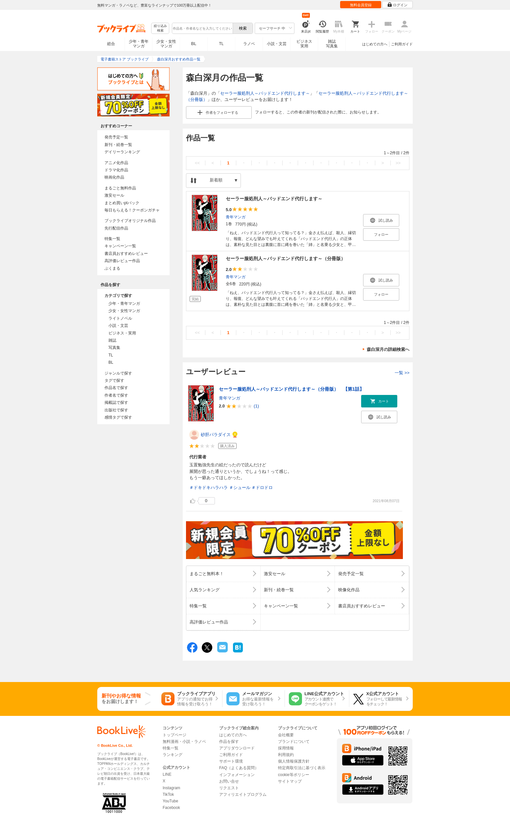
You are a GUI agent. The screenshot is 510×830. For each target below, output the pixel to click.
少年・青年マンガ (139, 43)
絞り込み (160, 28)
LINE (167, 774)
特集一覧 (112, 238)
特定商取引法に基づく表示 (301, 768)
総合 (111, 43)
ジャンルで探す (118, 373)
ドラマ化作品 (116, 170)
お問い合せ (229, 781)
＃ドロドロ (262, 487)
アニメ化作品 (116, 162)
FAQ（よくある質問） (239, 768)
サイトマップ (290, 781)
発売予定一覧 (116, 137)
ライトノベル (120, 318)
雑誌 (112, 340)
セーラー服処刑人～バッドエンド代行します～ (265, 93)
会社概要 (286, 735)
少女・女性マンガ (166, 43)
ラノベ (249, 43)
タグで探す (114, 380)
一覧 (402, 372)
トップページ (174, 735)
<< (197, 162)
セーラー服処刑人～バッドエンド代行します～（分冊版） (285, 258)
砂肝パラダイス (216, 434)
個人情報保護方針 (294, 761)
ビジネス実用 (304, 43)
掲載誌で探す (116, 402)
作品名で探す (116, 387)
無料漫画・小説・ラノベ (184, 741)
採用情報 (286, 748)
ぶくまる (112, 268)
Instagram (171, 788)
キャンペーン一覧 (120, 246)
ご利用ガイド (402, 44)
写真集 (114, 347)
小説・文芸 (277, 43)
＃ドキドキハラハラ (208, 487)
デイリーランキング (122, 152)
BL (194, 43)
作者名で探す (116, 395)
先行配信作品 (116, 228)
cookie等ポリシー (293, 774)
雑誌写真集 (332, 43)
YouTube (170, 801)
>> (398, 162)
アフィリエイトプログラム (243, 794)
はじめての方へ (374, 44)
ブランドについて (294, 741)
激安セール (114, 195)
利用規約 (286, 754)
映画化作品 (114, 177)
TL (221, 43)
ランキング (172, 754)
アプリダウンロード (237, 748)
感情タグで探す (118, 417)
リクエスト (229, 788)
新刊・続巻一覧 (118, 144)
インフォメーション (237, 774)
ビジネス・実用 (122, 333)
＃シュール (239, 487)
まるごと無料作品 (120, 188)
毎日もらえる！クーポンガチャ (132, 210)
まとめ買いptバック (121, 203)
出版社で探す (116, 410)
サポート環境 (231, 761)
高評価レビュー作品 (122, 260)
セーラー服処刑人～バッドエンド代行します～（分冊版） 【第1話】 (291, 389)
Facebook (171, 807)
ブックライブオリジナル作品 (130, 220)
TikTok (168, 794)
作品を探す (229, 741)
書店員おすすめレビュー (126, 253)
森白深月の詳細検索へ (388, 349)
